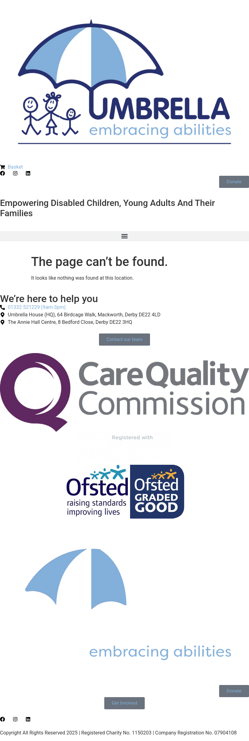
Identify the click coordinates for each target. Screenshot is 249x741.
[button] (124, 236)
